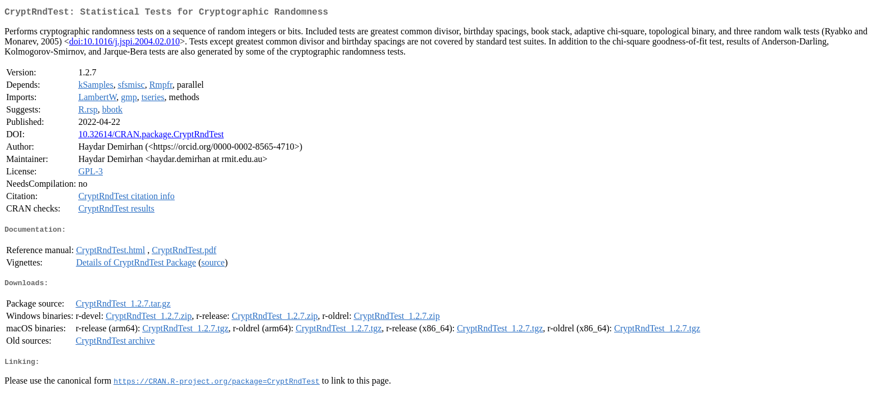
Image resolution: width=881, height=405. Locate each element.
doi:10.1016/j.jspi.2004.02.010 (124, 43)
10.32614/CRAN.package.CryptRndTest (151, 136)
